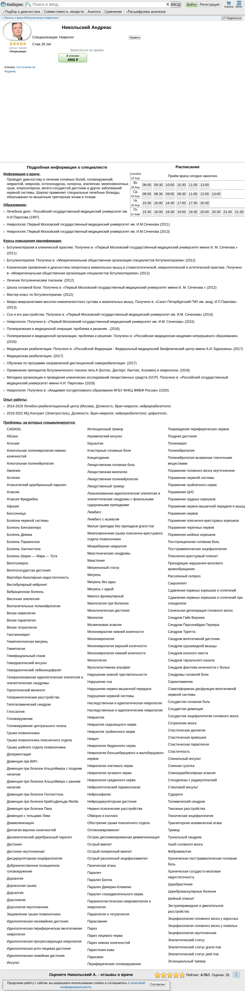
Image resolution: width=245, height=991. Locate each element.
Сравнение (113, 12)
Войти (191, 4)
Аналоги (94, 12)
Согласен (157, 984)
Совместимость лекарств (64, 12)
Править (135, 37)
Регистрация (210, 4)
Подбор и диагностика (21, 12)
